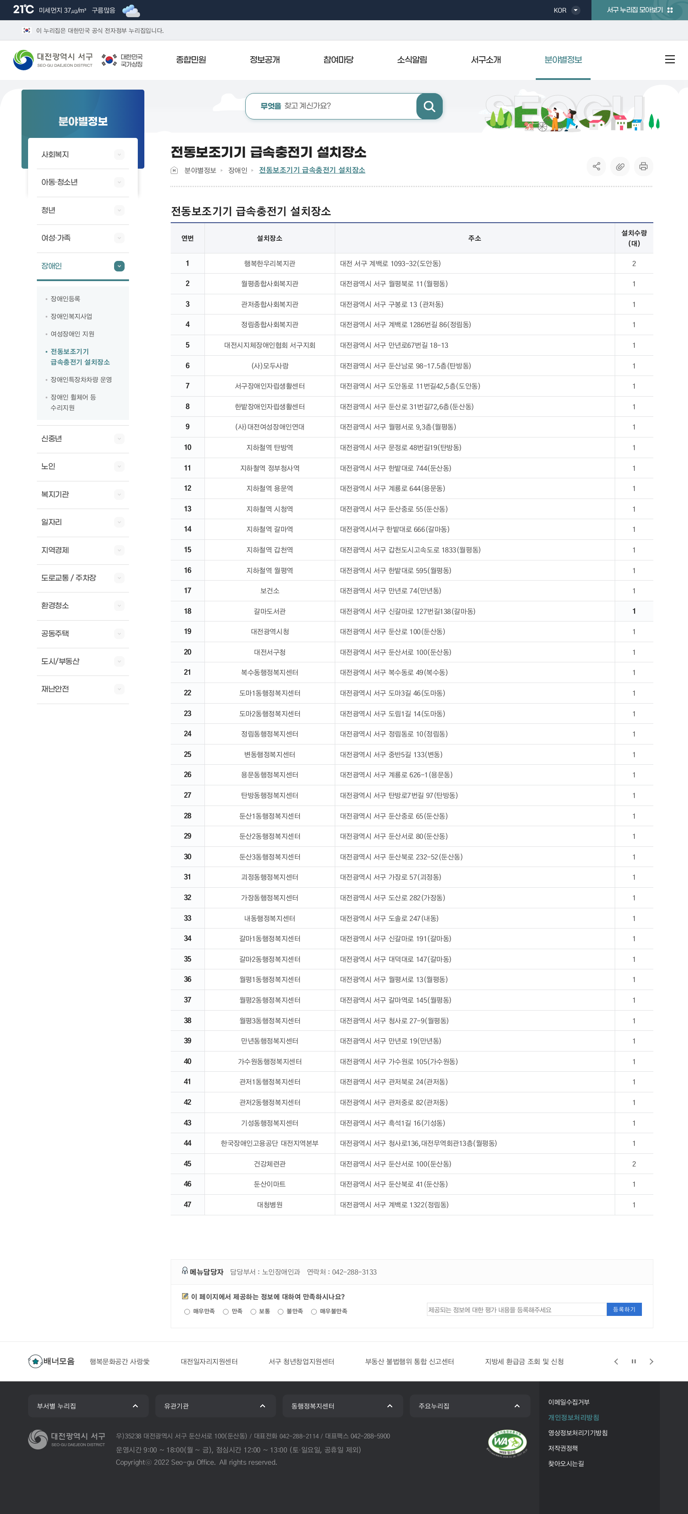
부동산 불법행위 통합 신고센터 (409, 1361)
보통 (260, 1311)
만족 (233, 1311)
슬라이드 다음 (651, 1361)
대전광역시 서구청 (59, 59)
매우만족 (199, 1311)
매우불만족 (329, 1311)
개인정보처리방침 (573, 1417)
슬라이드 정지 (633, 1361)
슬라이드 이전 (616, 1361)
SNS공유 (596, 166)
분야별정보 (200, 170)
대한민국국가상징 (132, 61)
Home (174, 170)
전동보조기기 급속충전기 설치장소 (312, 170)
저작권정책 (563, 1448)
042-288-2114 (299, 1435)
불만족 (290, 1311)
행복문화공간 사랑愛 (120, 1361)
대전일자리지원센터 (209, 1361)
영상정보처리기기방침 (577, 1433)
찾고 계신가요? (296, 106)
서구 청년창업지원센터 (301, 1361)
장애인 (237, 170)
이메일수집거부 (569, 1402)
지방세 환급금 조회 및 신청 (524, 1361)
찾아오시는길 (566, 1463)
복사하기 (620, 166)
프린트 (644, 166)
